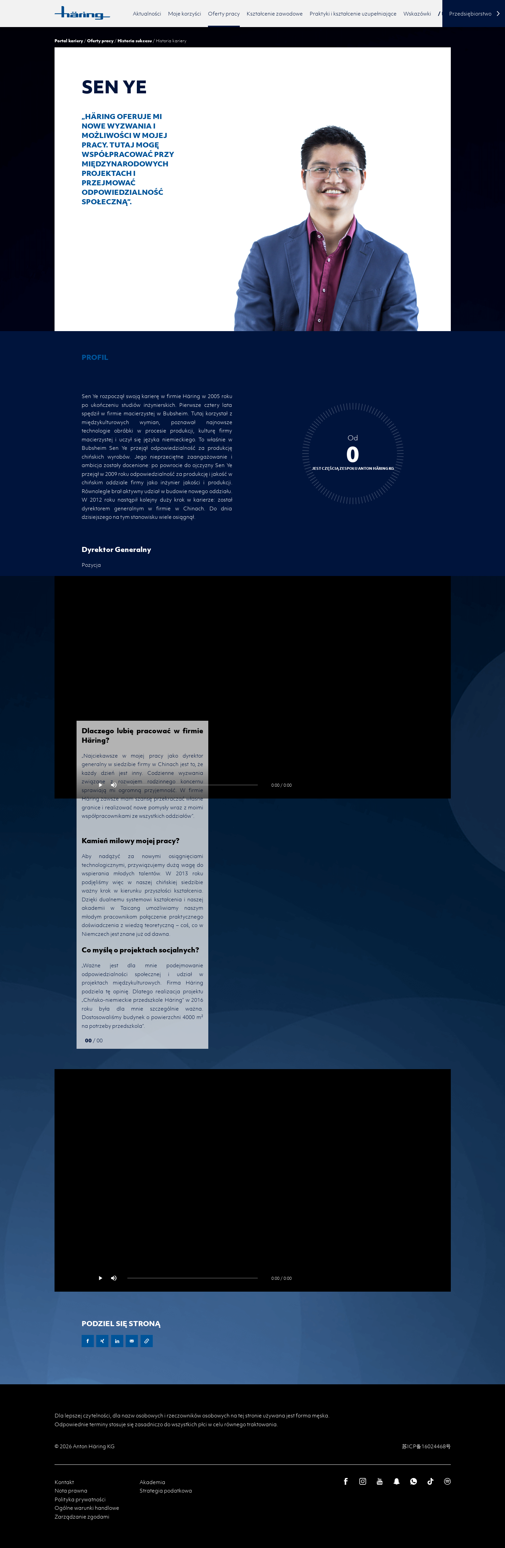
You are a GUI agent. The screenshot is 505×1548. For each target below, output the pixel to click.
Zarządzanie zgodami (82, 1516)
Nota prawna (71, 1490)
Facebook (88, 1341)
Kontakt (64, 1482)
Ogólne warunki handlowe (87, 1507)
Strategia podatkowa (166, 1490)
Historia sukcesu (135, 41)
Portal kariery (69, 41)
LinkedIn (117, 1341)
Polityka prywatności (80, 1499)
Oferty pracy (100, 41)
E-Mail (132, 1341)
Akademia (152, 1482)
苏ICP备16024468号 (426, 1446)
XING (102, 1341)
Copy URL (147, 1341)
